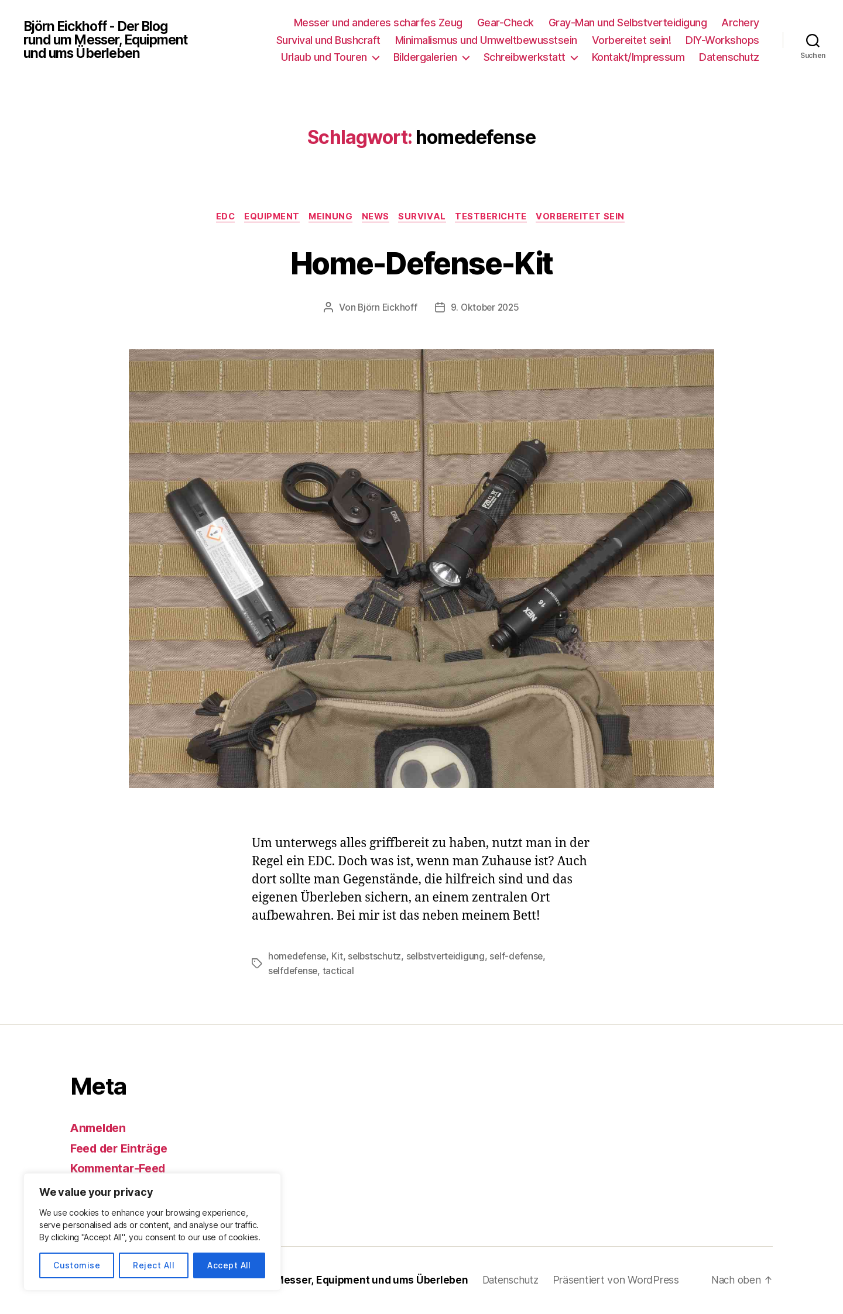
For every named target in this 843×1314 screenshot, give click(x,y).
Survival (426, 217)
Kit (339, 958)
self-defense (523, 958)
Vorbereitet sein (590, 217)
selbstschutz (377, 958)
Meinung (329, 217)
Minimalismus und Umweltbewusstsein (486, 40)
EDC (218, 217)
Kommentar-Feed (121, 1169)
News (377, 217)
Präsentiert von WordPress (630, 1281)
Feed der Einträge (122, 1148)
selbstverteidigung (450, 958)
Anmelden (100, 1129)
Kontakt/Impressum (638, 57)
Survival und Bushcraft (328, 40)
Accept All (229, 1265)
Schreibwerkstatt (525, 57)
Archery (740, 22)
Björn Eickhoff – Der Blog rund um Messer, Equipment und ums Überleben (294, 1281)
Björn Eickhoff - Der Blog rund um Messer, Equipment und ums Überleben (111, 40)
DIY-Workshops (722, 40)
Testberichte (498, 217)
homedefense (298, 958)
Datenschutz (729, 57)
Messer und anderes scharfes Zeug (378, 22)
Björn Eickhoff (385, 309)
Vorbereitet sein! (631, 40)
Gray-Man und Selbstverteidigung (628, 22)
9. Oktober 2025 (486, 309)
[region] (152, 1232)
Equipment (267, 217)
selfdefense (294, 972)
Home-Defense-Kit (421, 262)
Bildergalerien (425, 57)
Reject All (153, 1265)
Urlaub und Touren (324, 57)
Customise (76, 1265)
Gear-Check (505, 22)
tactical (341, 972)
